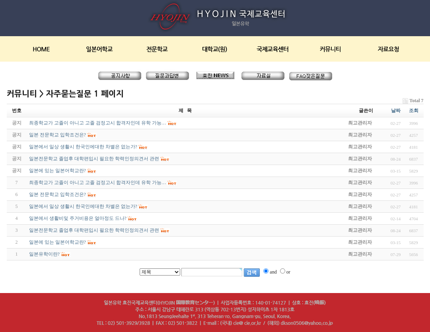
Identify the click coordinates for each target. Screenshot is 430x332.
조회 (413, 110)
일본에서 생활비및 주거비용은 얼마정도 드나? (77, 218)
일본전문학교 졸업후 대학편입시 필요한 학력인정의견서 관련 (94, 230)
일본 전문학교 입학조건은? (57, 194)
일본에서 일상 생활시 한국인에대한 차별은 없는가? (83, 206)
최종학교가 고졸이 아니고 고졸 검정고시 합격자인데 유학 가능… (97, 182)
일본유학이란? (44, 254)
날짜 (396, 110)
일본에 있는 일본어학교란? (57, 242)
